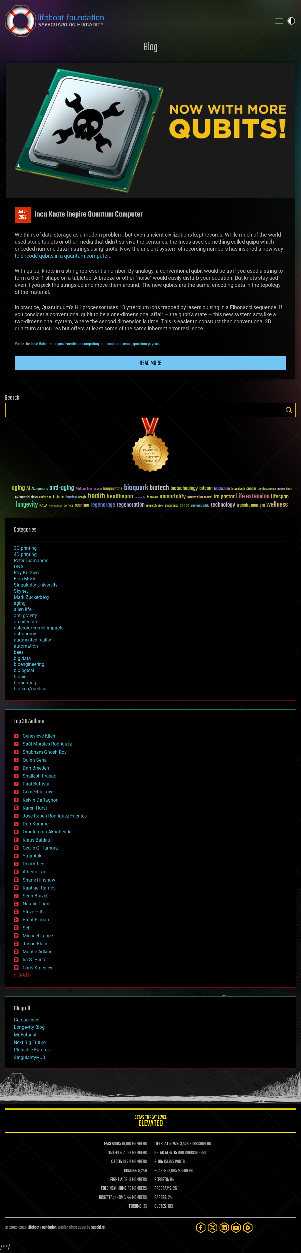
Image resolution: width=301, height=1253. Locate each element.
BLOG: (158, 1162)
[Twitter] (212, 1227)
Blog (150, 47)
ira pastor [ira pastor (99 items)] (224, 496)
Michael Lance (38, 936)
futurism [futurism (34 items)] (71, 498)
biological (24, 670)
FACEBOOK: (112, 1144)
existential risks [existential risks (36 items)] (26, 497)
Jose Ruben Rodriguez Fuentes (54, 344)
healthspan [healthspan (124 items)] (120, 496)
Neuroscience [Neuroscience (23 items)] (55, 506)
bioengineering (29, 664)
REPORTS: (161, 1180)
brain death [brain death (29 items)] (238, 489)
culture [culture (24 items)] (281, 489)
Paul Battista (36, 784)
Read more (150, 363)
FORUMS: (136, 1206)
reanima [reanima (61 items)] (82, 505)
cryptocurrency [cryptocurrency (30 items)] (267, 489)
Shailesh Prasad (39, 776)
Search (289, 410)
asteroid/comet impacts (38, 628)
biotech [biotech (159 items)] (159, 488)
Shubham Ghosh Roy (45, 752)
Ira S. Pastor (35, 959)
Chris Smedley (37, 968)
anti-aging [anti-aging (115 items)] (61, 488)
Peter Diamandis (31, 560)
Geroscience (26, 1020)
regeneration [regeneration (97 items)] (131, 505)
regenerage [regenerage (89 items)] (103, 505)
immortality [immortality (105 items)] (173, 496)
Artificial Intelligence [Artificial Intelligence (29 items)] (89, 489)
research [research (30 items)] (151, 506)
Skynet (21, 591)
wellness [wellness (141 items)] (277, 505)
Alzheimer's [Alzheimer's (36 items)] (39, 489)
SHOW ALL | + (23, 975)
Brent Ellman (36, 919)
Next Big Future (30, 1042)
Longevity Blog (29, 1027)
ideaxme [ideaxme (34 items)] (152, 498)
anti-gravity (25, 615)
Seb (27, 928)
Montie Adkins (37, 951)
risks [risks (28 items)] (160, 505)
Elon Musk (25, 579)
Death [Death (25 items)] (289, 489)
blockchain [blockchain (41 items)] (222, 489)
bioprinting (25, 683)
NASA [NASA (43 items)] (43, 505)
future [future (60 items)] (58, 497)
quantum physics (146, 344)
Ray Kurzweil (27, 572)
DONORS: (130, 1171)
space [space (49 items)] (184, 505)
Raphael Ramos (39, 888)
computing (90, 344)
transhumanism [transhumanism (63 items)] (251, 505)
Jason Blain (35, 944)
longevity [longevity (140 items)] (27, 505)
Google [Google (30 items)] (82, 498)
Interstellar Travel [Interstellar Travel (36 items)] (199, 497)
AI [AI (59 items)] (28, 489)
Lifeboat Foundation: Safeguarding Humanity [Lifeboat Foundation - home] (136, 21)
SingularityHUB (29, 1057)
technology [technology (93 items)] (223, 505)
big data (22, 658)
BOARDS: (161, 1171)
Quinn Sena (35, 760)
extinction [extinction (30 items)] (45, 498)
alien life (22, 609)
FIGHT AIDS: (119, 1180)
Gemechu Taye (38, 792)
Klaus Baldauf (37, 840)
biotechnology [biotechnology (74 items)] (184, 488)
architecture (26, 621)
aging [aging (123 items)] (18, 488)
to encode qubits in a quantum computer (62, 256)
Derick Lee (33, 864)
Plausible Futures (32, 1050)
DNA (18, 566)
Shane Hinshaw (39, 880)
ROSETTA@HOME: (112, 1198)
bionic (20, 676)
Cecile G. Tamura (40, 848)
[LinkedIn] (224, 1227)
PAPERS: (160, 1198)
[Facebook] (200, 1227)
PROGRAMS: (163, 1188)
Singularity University (36, 585)
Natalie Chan (36, 904)
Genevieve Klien (39, 736)
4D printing (25, 554)
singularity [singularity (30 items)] (171, 506)
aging (20, 603)
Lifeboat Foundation (42, 1227)
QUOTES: (160, 1206)
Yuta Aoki (33, 856)
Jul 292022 (23, 215)
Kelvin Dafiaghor (40, 800)
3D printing (25, 548)
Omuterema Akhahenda (47, 832)
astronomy (25, 633)
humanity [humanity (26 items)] (140, 498)
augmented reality (32, 640)
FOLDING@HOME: (114, 1188)
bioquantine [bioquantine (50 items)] (113, 488)
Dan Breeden (36, 768)
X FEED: (116, 1162)
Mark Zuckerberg (31, 597)
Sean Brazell (36, 896)
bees (19, 652)
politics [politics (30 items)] (68, 506)
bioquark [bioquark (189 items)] (136, 488)
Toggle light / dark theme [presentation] (291, 21)
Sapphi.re (98, 1227)
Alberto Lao (34, 872)
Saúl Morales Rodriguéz (47, 744)
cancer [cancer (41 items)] (251, 489)
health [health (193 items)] (96, 496)
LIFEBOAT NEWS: (166, 1144)
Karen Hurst (35, 808)
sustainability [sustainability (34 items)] (200, 506)
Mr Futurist (25, 1035)
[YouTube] (236, 1227)
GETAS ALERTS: (165, 1153)
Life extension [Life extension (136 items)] (253, 496)
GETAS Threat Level (150, 1122)
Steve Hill (32, 911)
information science (116, 344)
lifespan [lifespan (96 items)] (280, 496)
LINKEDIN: (115, 1153)
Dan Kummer (36, 824)
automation (26, 646)
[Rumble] (247, 1227)
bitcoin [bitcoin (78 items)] (206, 488)
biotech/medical (31, 688)
